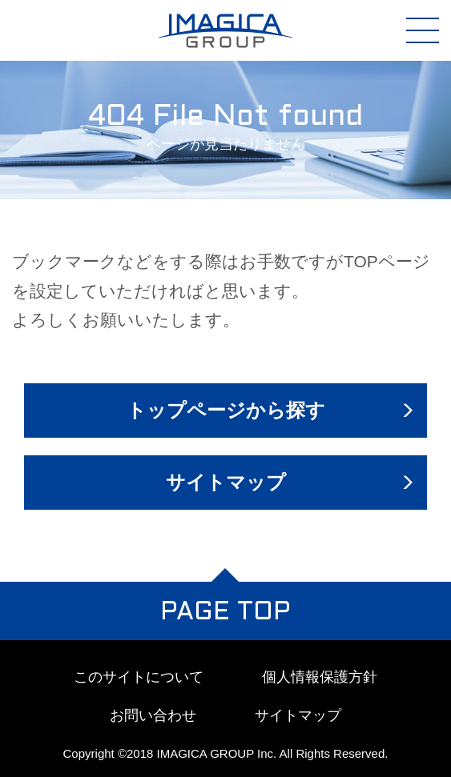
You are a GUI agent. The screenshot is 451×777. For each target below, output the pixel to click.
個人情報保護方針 (319, 677)
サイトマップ (226, 482)
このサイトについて (138, 677)
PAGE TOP (225, 613)
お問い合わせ (153, 715)
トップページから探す (226, 410)
